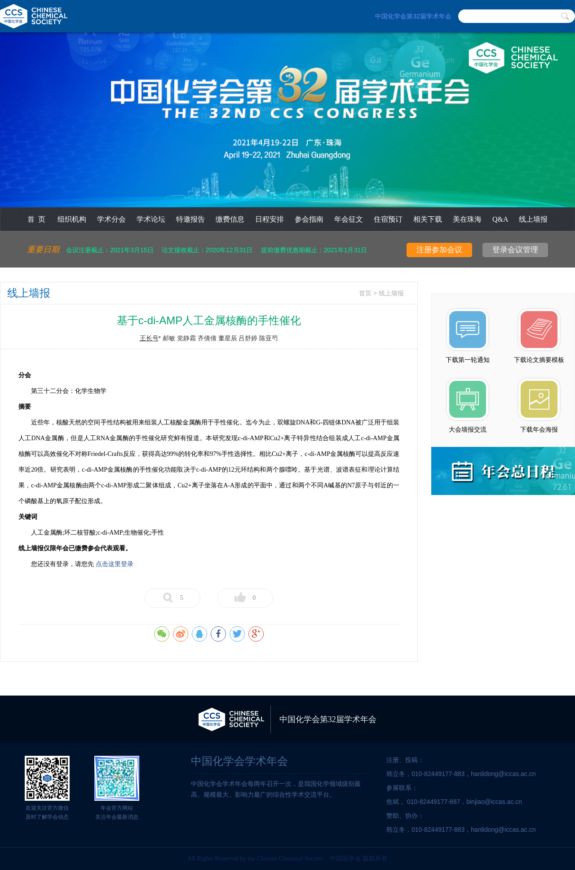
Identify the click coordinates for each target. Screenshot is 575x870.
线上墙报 (533, 219)
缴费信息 (230, 219)
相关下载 (427, 219)
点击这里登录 (114, 564)
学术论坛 (151, 219)
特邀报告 (190, 219)
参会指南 (309, 219)
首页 (365, 293)
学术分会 (111, 219)
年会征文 (348, 219)
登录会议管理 (515, 249)
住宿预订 (388, 219)
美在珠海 (467, 219)
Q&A (500, 219)
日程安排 (269, 219)
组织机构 (72, 219)
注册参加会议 (439, 249)
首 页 (36, 219)
